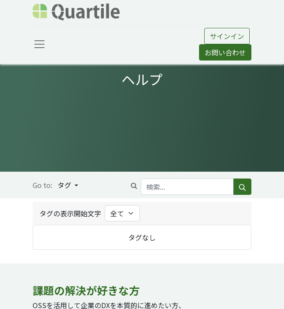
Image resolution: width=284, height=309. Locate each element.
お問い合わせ (225, 52)
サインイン (227, 36)
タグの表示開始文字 (70, 213)
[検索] (242, 187)
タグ (65, 185)
